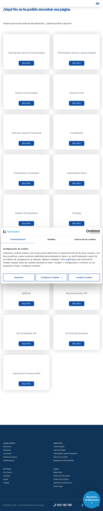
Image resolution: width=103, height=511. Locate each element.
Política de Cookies (61, 479)
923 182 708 (63, 505)
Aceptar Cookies (84, 277)
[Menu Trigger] (97, 3)
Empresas (7, 450)
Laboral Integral (60, 450)
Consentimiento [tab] (18, 239)
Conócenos (7, 472)
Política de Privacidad (62, 476)
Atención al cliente (61, 457)
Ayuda (5, 479)
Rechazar (18, 277)
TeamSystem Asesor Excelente (65, 453)
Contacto (6, 476)
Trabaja (6, 483)
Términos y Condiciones (63, 483)
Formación (7, 453)
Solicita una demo (10, 457)
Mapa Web (58, 472)
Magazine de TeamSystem (64, 460)
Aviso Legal (58, 486)
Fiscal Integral (59, 447)
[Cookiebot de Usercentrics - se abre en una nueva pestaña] (88, 232)
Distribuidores (8, 460)
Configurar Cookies (51, 277)
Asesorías (7, 447)
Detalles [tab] (51, 239)
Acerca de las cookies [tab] (85, 239)
